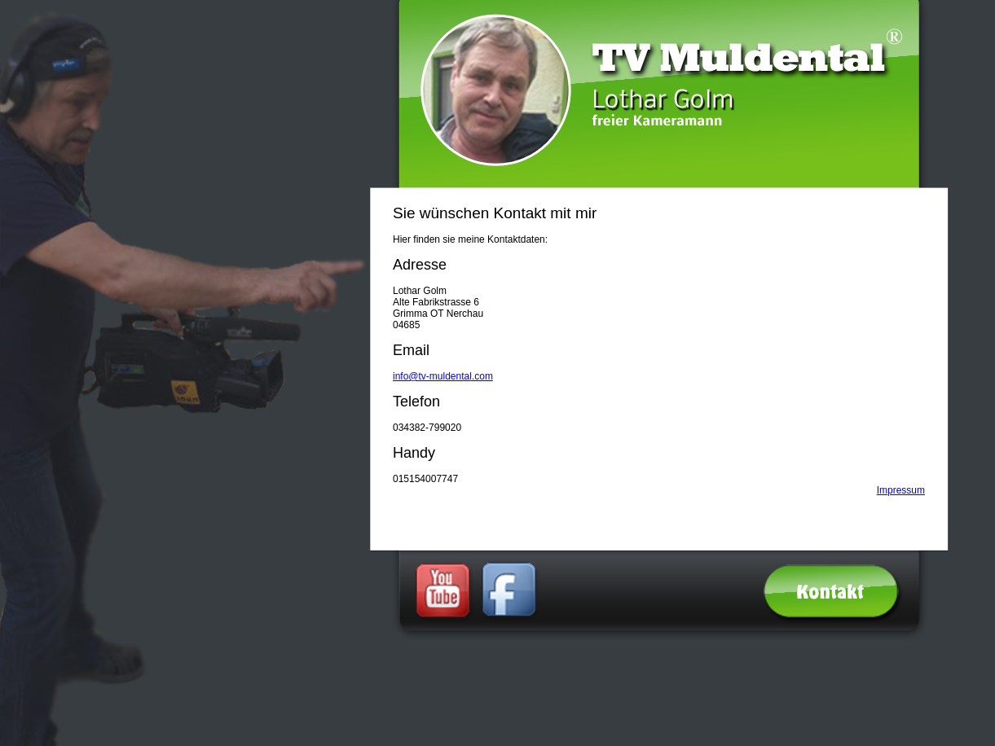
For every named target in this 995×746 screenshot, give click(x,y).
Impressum (901, 490)
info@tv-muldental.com (443, 376)
